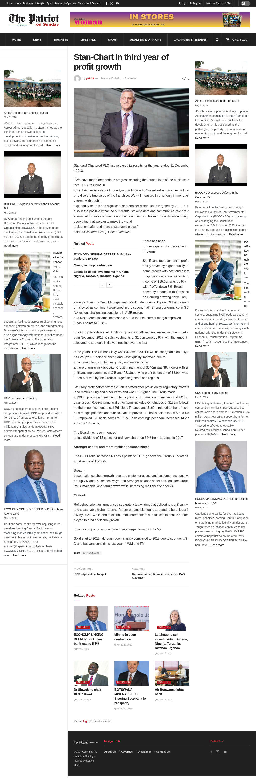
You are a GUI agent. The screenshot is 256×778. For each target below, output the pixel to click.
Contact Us (163, 753)
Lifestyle (39, 3)
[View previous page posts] (102, 285)
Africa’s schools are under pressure (26, 112)
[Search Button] (217, 39)
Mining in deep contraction (93, 265)
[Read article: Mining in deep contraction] (131, 620)
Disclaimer (144, 753)
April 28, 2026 (123, 647)
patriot (90, 78)
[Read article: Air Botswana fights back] (172, 675)
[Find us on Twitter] (218, 754)
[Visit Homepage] (34, 20)
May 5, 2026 (81, 651)
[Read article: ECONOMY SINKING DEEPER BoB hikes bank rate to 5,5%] (91, 620)
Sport (49, 3)
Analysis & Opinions (65, 3)
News (18, 3)
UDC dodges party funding (20, 398)
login (86, 723)
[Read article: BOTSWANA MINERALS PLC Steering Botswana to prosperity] (131, 675)
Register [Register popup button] (195, 3)
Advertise (127, 753)
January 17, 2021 (111, 78)
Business (28, 3)
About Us (110, 753)
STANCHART (91, 553)
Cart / (239, 39)
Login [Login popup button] (183, 3)
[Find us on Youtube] (226, 754)
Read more (53, 145)
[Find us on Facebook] (211, 754)
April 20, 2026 (83, 702)
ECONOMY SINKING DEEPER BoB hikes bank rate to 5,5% (89, 641)
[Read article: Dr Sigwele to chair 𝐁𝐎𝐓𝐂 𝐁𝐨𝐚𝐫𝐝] (91, 675)
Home (9, 3)
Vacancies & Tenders (89, 3)
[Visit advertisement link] (160, 19)
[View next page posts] (109, 285)
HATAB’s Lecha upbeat (58, 257)
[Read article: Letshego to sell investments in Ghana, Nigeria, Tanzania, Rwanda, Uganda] (172, 620)
